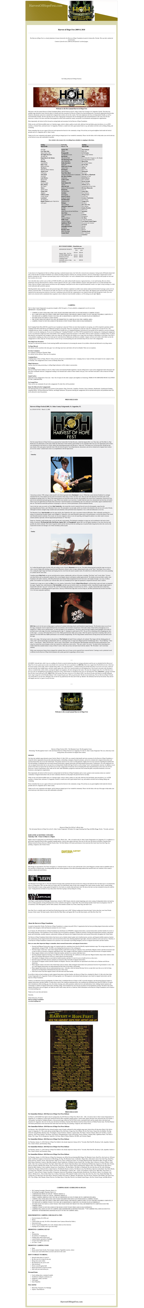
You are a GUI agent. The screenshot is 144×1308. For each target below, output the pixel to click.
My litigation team (94, 290)
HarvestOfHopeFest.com (45, 5)
